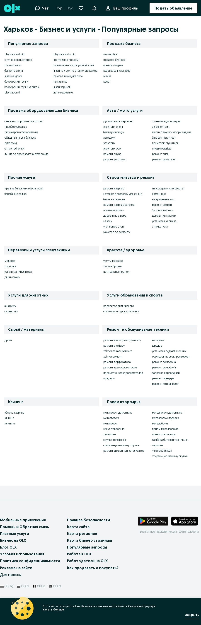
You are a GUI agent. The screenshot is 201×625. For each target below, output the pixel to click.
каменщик (159, 194)
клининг (10, 423)
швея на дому (13, 76)
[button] (94, 7)
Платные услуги (14, 533)
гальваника (60, 81)
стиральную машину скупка (121, 445)
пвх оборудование (16, 126)
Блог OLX (8, 547)
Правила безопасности (88, 520)
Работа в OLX (79, 554)
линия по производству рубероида (26, 154)
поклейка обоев (113, 210)
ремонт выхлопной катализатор (123, 450)
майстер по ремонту (116, 232)
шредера (109, 378)
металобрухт (160, 423)
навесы (107, 221)
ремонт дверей (162, 204)
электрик (109, 143)
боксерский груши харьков (22, 87)
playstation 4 (12, 92)
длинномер (12, 277)
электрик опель (113, 126)
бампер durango (113, 132)
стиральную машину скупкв (169, 456)
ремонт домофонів (164, 367)
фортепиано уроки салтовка (121, 311)
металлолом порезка (165, 418)
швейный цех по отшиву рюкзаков (75, 70)
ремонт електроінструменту (122, 340)
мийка (107, 76)
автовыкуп (109, 137)
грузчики (10, 266)
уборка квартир (14, 412)
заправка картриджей (166, 373)
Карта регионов (82, 533)
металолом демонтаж (117, 412)
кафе (106, 81)
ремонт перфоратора (117, 362)
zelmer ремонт (113, 356)
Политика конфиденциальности (30, 561)
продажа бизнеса (114, 59)
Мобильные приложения (23, 520)
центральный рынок (116, 271)
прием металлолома (165, 429)
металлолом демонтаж (167, 412)
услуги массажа (113, 260)
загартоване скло (163, 199)
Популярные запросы (87, 547)
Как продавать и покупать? (93, 568)
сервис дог (11, 311)
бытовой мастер (162, 210)
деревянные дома (114, 215)
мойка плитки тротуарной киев (73, 65)
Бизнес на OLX (13, 540)
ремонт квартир (113, 188)
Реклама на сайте (16, 568)
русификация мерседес (118, 121)
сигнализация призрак (166, 121)
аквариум (11, 306)
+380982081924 (162, 450)
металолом (110, 423)
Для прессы (11, 574)
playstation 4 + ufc (64, 54)
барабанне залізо (16, 194)
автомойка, (110, 54)
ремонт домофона (164, 362)
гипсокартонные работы (168, 188)
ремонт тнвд (160, 154)
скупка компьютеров (18, 59)
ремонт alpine (112, 154)
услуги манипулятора (18, 271)
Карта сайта (78, 527)
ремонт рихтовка (114, 159)
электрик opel (112, 148)
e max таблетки (14, 148)
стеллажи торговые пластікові (23, 121)
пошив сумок (13, 65)
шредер (157, 345)
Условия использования (22, 554)
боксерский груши (16, 81)
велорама (158, 340)
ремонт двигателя (163, 159)
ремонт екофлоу (114, 345)
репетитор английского (118, 306)
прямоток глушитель (165, 143)
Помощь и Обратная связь (24, 527)
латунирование (63, 92)
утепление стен (113, 226)
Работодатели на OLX (87, 561)
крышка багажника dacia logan (24, 188)
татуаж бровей (112, 266)
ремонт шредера (163, 378)
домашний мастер (164, 215)
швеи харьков (61, 87)
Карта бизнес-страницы (89, 540)
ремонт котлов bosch (165, 383)
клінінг (9, 418)
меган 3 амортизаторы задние (171, 132)
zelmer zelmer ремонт (117, 351)
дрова (8, 340)
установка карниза (164, 221)
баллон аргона (14, 70)
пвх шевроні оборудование (21, 132)
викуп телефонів (113, 429)
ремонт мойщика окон (68, 76)
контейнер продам (65, 59)
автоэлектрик (161, 126)
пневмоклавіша (161, 148)
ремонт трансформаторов (120, 367)
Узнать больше (53, 609)
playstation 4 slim (15, 54)
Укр (59, 8)
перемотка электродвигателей (123, 373)
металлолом (111, 418)
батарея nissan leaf (163, 137)
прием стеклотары (164, 434)
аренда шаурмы (113, 65)
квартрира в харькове (116, 70)
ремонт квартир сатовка (119, 204)
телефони (109, 434)
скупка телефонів (114, 439)
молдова (10, 260)
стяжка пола (160, 226)
